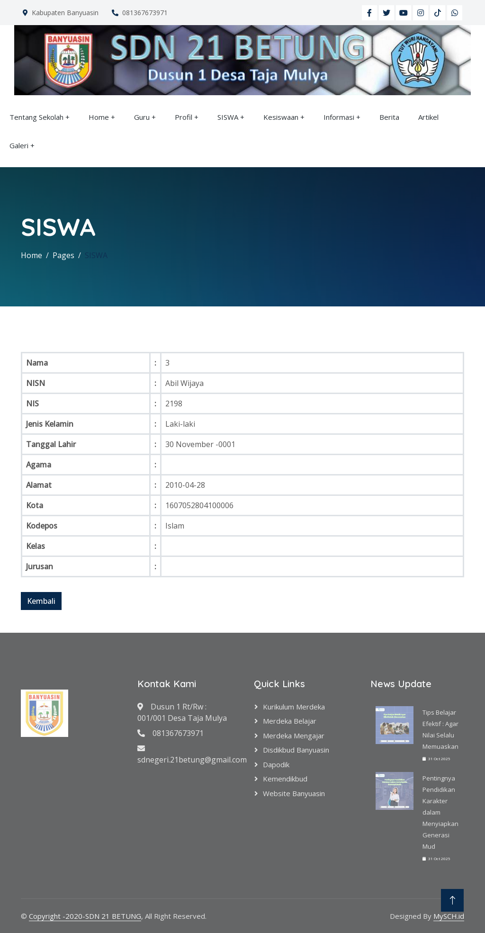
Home (99, 117)
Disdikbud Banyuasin (296, 749)
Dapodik (276, 764)
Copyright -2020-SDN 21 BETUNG (85, 916)
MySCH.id (448, 916)
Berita (389, 117)
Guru (142, 117)
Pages (63, 255)
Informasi (338, 117)
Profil (183, 117)
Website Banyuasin (294, 793)
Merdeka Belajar (289, 721)
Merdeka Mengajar (293, 735)
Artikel (428, 117)
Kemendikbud (285, 778)
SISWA (227, 117)
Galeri (18, 145)
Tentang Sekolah (36, 117)
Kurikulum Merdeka (294, 706)
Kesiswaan (280, 117)
